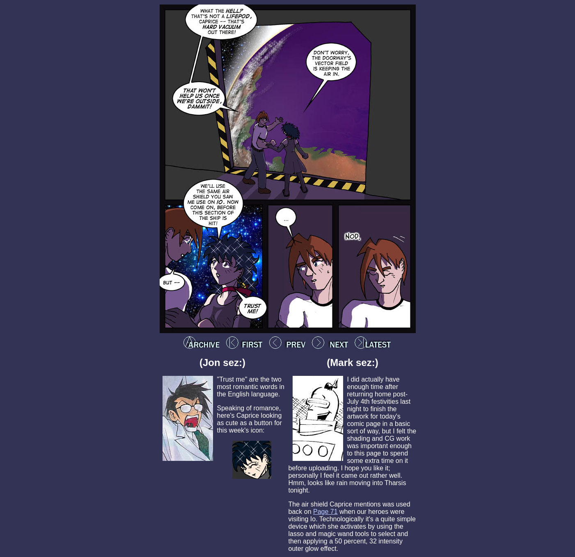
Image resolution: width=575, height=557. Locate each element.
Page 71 (325, 511)
